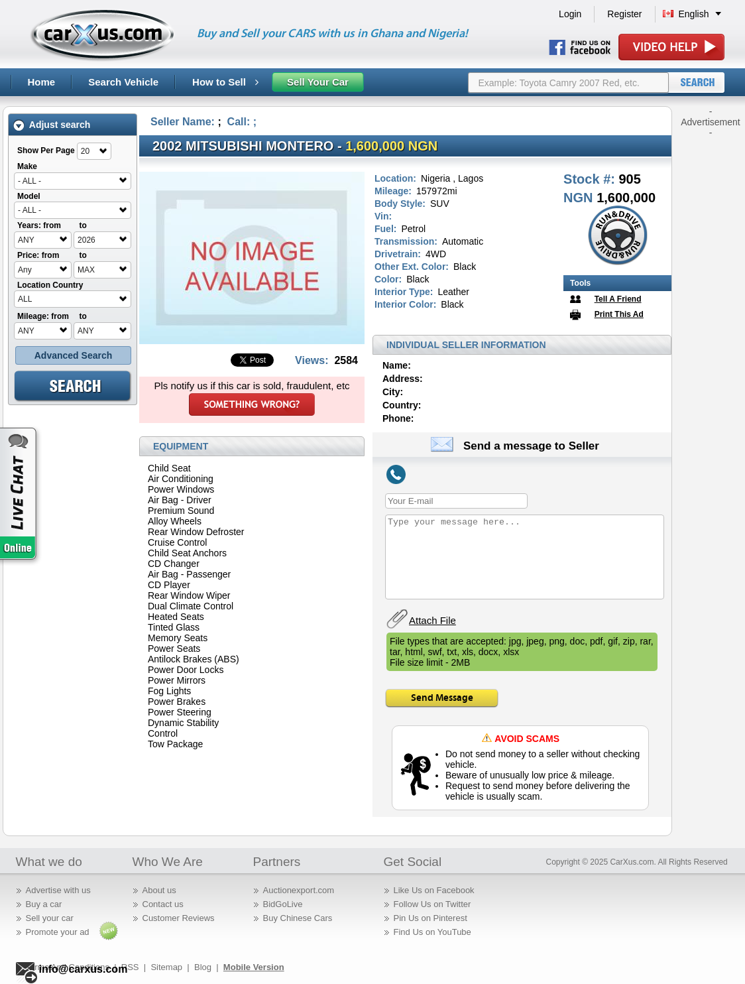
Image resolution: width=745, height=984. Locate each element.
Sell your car (50, 918)
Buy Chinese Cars (298, 918)
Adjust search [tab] (51, 125)
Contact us (163, 904)
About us (159, 890)
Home (42, 82)
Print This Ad (619, 314)
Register (624, 14)
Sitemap (166, 967)
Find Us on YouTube (432, 932)
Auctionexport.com (299, 890)
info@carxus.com (83, 969)
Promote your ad (57, 932)
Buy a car (44, 904)
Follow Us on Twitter (432, 904)
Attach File (432, 620)
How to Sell (225, 82)
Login (570, 14)
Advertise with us (58, 890)
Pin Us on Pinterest (430, 918)
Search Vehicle (123, 82)
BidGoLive (283, 904)
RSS (130, 967)
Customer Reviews (179, 918)
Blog (202, 967)
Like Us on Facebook (434, 890)
